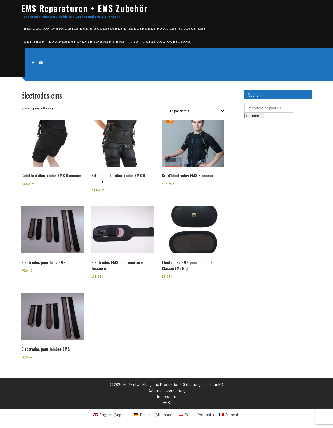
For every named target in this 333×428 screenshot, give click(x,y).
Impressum (166, 396)
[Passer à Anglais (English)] (111, 414)
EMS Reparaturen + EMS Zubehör (84, 8)
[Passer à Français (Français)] (229, 414)
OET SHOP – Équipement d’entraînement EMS (74, 41)
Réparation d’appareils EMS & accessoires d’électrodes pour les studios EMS (115, 28)
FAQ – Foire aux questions (160, 41)
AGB (166, 402)
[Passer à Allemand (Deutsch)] (153, 414)
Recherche (254, 116)
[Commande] (195, 111)
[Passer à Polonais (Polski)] (196, 414)
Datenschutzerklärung (167, 390)
